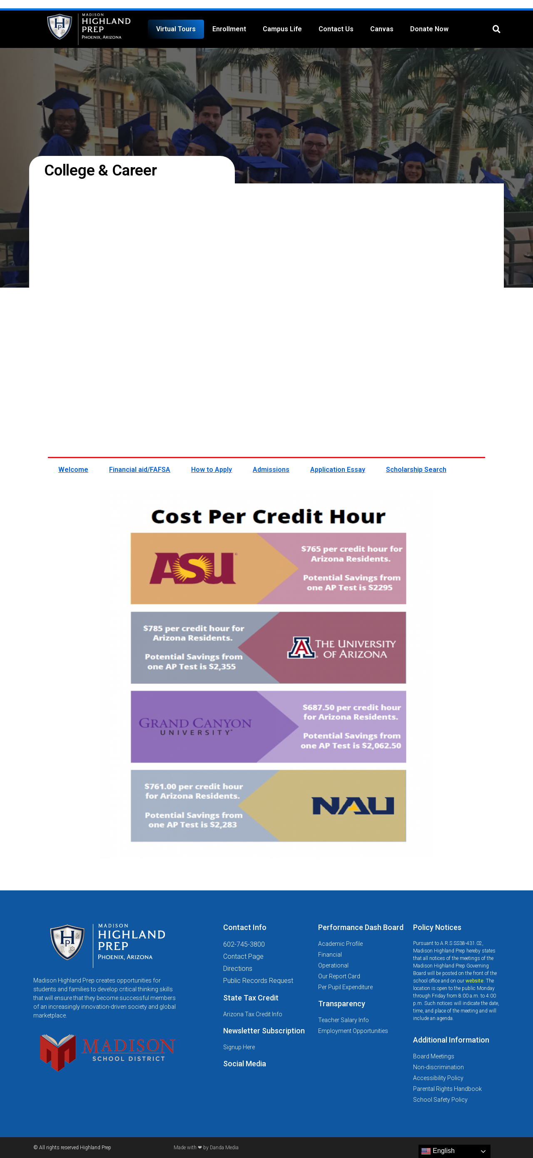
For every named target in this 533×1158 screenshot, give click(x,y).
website (474, 981)
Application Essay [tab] (337, 470)
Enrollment (229, 29)
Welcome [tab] (73, 470)
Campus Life (282, 29)
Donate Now (429, 29)
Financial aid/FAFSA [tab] (139, 470)
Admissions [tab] (271, 470)
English (438, 1151)
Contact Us (336, 29)
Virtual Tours (176, 29)
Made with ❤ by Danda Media (206, 1147)
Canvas (382, 29)
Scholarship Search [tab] (416, 470)
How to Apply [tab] (211, 470)
